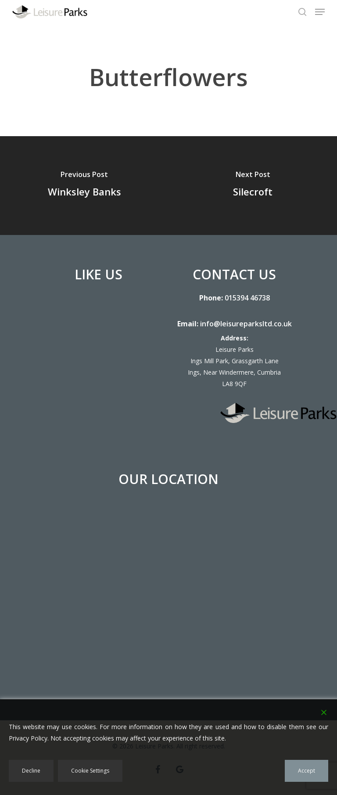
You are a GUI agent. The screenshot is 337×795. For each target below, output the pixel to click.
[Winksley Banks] (84, 185)
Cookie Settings (90, 770)
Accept (306, 770)
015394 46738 (247, 298)
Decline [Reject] (31, 770)
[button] (320, 11)
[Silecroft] (252, 185)
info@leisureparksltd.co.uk (246, 324)
